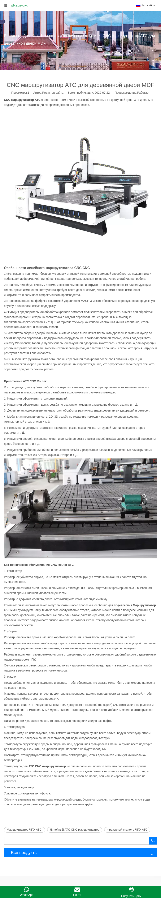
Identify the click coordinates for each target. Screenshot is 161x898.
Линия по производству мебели (25, 875)
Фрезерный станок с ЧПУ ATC (127, 829)
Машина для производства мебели (31, 868)
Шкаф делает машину (19, 882)
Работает (143, 92)
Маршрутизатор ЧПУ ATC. (24, 829)
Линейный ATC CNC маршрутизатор (74, 829)
